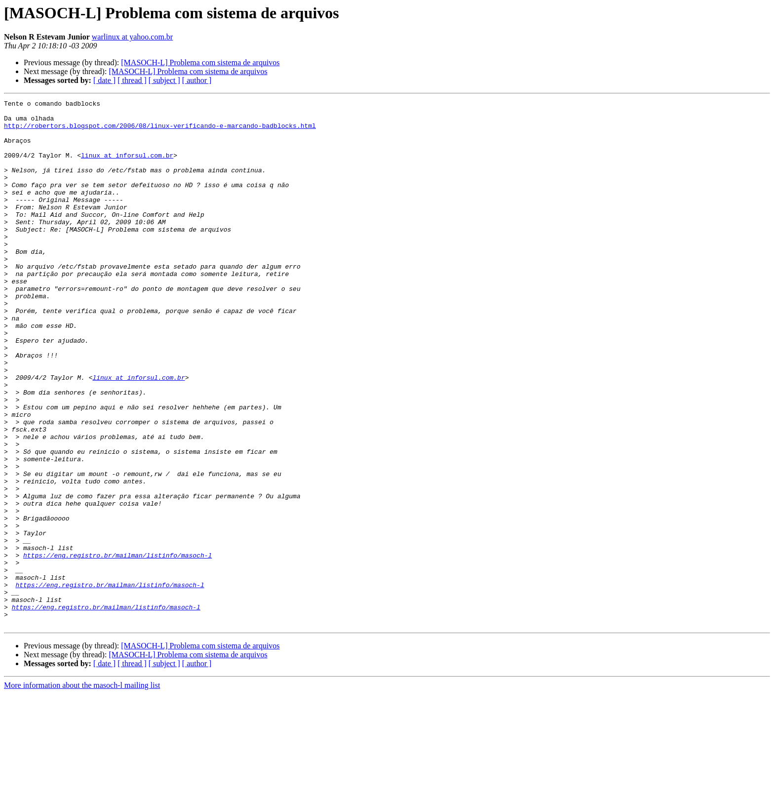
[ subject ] (164, 80)
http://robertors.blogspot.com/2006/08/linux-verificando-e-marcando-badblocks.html (160, 131)
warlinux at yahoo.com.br (132, 37)
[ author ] (197, 80)
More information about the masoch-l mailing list (82, 790)
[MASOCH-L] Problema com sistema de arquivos (200, 62)
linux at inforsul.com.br (127, 166)
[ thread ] (132, 80)
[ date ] (104, 80)
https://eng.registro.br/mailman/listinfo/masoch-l (117, 646)
